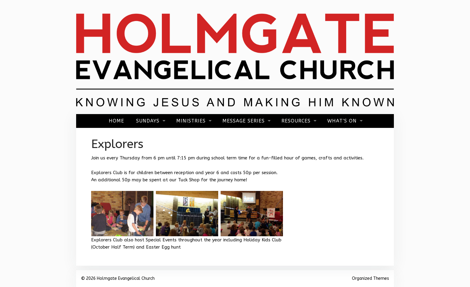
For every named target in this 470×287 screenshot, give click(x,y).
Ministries (191, 121)
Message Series (243, 121)
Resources (296, 121)
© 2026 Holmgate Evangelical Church (118, 278)
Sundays (147, 121)
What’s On (342, 121)
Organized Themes (370, 278)
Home (116, 121)
